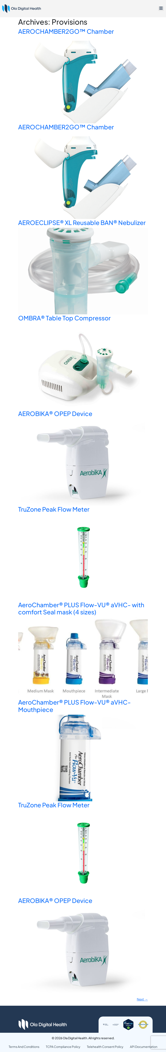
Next (142, 999)
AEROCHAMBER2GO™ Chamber (66, 31)
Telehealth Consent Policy (105, 1046)
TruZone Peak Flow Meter (53, 509)
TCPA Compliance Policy (63, 1046)
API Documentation (143, 1046)
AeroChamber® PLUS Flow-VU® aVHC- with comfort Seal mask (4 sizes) (81, 608)
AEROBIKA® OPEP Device (55, 413)
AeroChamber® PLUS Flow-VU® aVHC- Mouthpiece (74, 705)
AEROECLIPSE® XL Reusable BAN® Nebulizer (82, 222)
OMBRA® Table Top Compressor (64, 318)
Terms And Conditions (24, 1046)
